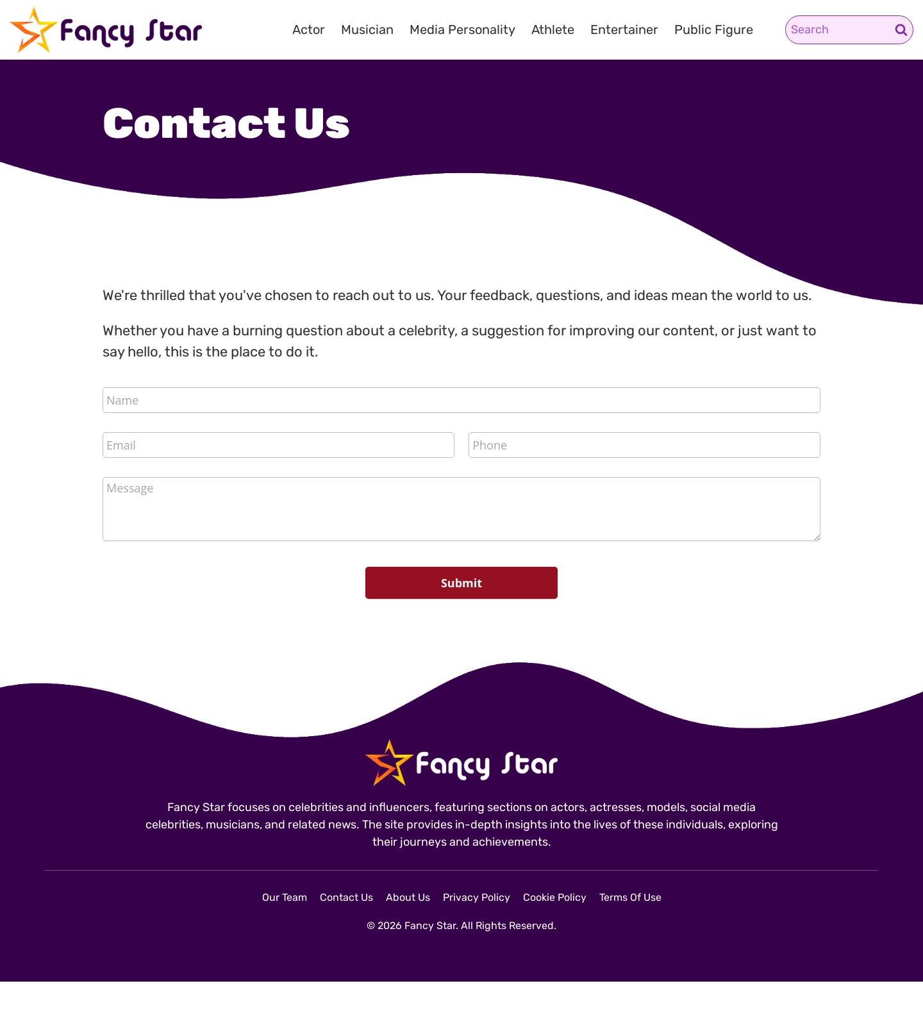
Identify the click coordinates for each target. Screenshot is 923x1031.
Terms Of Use (630, 897)
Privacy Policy (476, 897)
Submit (461, 583)
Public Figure (713, 29)
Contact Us (346, 897)
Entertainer (624, 29)
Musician (367, 29)
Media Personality (462, 29)
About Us (408, 897)
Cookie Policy (554, 897)
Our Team (284, 897)
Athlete (552, 29)
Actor (308, 29)
